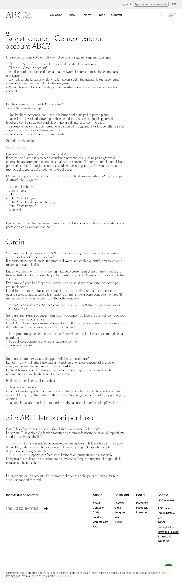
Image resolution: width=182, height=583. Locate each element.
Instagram (142, 503)
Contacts (98, 507)
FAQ (95, 526)
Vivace (118, 522)
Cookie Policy (64, 576)
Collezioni (56, 15)
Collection (15, 443)
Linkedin (141, 512)
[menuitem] (174, 4)
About (73, 15)
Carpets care (100, 522)
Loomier (119, 503)
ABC (47, 476)
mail (55, 327)
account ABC (59, 176)
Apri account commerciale (151, 4)
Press (101, 15)
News (87, 15)
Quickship (40, 271)
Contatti (116, 15)
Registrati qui (15, 147)
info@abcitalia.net (168, 532)
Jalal (116, 517)
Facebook (142, 507)
